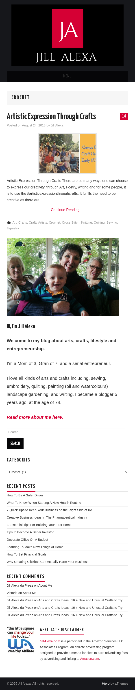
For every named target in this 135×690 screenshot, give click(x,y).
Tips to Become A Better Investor (30, 532)
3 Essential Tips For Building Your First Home (39, 525)
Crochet (54, 222)
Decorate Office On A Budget (27, 539)
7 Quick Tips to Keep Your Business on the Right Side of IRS (50, 510)
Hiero (105, 683)
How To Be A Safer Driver (25, 495)
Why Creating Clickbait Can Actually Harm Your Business (47, 562)
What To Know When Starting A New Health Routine (44, 502)
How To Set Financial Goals (26, 554)
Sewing (112, 222)
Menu (67, 76)
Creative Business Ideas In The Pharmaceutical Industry (47, 517)
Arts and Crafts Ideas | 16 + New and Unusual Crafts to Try (80, 600)
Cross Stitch (70, 222)
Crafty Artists (38, 222)
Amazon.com (89, 658)
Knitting (86, 222)
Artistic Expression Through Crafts (51, 117)
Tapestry (13, 228)
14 (124, 116)
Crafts (22, 222)
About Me (45, 585)
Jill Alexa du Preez (20, 585)
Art (15, 222)
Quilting (99, 222)
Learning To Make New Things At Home (35, 547)
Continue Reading (67, 210)
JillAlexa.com (50, 641)
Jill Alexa (57, 125)
